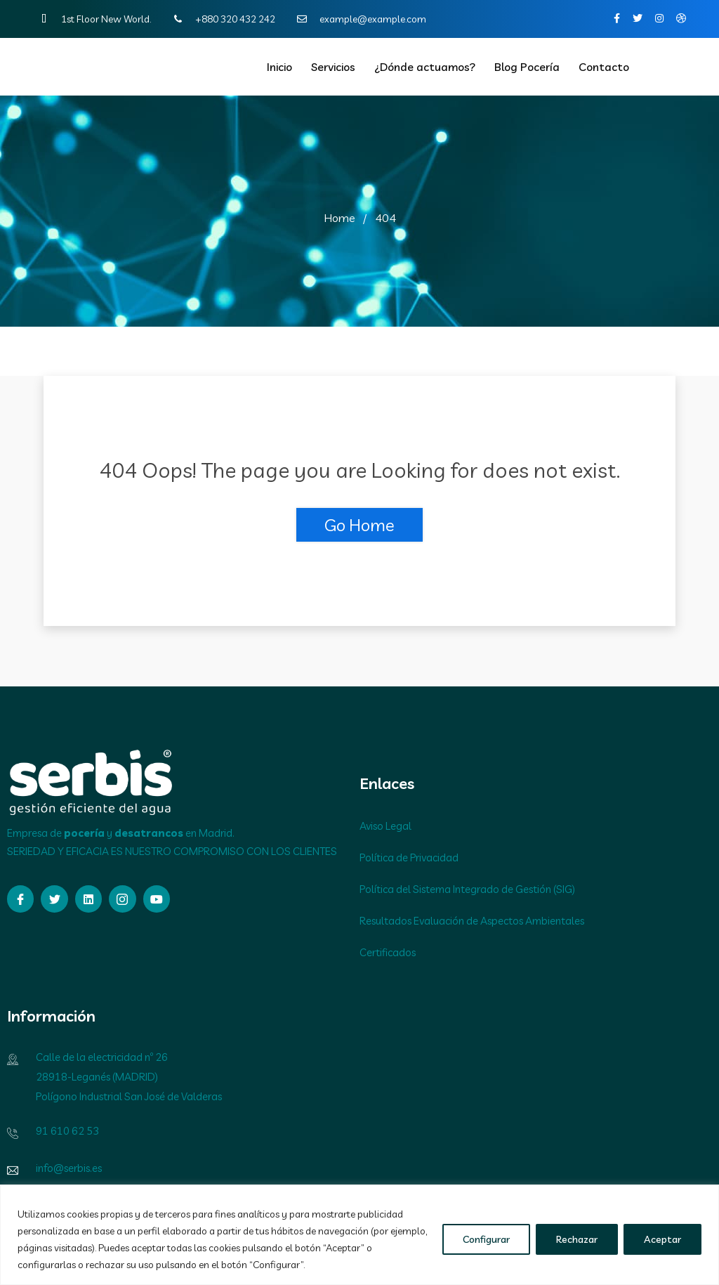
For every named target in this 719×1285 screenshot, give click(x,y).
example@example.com (358, 19)
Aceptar (662, 1239)
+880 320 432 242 (221, 19)
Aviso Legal (385, 826)
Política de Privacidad (409, 857)
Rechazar (577, 1239)
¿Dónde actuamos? (424, 66)
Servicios (333, 66)
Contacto (604, 66)
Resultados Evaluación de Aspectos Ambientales (472, 920)
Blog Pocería (527, 66)
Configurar (486, 1239)
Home (339, 218)
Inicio (279, 66)
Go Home (359, 524)
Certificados (388, 952)
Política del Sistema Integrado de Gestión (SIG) (467, 889)
